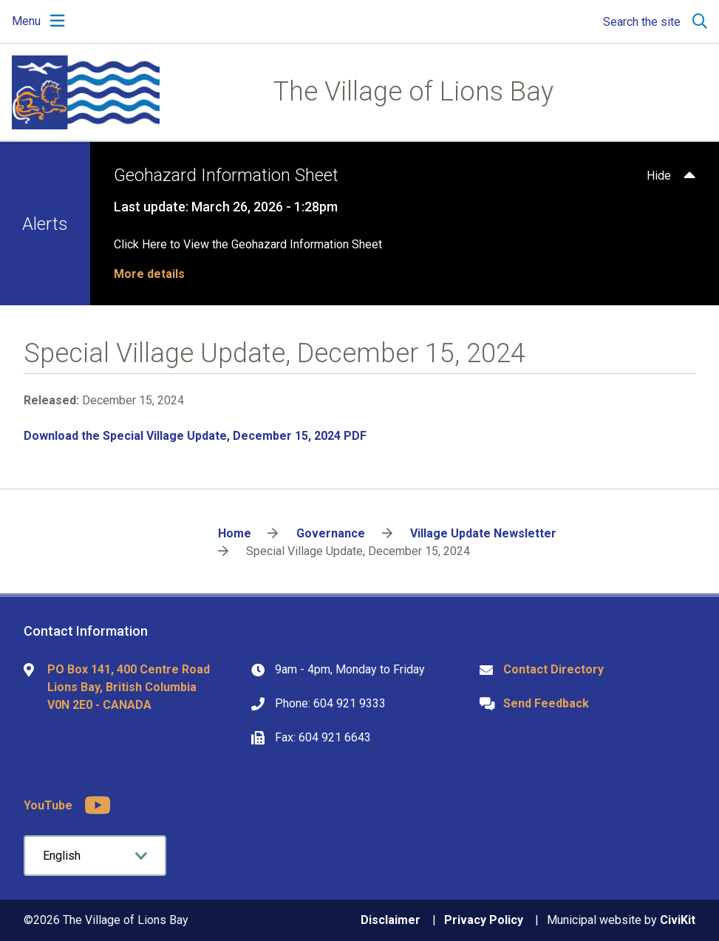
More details (149, 274)
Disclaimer (390, 920)
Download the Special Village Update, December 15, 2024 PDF (195, 436)
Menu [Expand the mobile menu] (26, 21)
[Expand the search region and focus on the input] (652, 21)
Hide (659, 176)
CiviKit (677, 920)
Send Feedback (546, 703)
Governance (330, 533)
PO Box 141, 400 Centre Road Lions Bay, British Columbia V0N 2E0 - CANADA (128, 687)
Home (234, 533)
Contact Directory (553, 669)
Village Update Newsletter (483, 533)
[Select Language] (95, 855)
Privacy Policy (483, 920)
